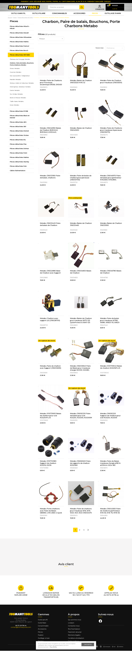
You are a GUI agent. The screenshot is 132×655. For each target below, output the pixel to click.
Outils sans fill (43, 624)
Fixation (40, 639)
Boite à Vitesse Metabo (18, 102)
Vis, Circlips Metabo (16, 98)
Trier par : (99, 52)
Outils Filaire (38, 17)
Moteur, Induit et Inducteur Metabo (22, 87)
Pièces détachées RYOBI (19, 115)
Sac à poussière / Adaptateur (20, 80)
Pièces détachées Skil (18, 131)
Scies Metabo (14, 109)
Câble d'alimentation (17, 175)
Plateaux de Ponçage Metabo (20, 63)
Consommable (43, 630)
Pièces (40, 636)
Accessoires (79, 17)
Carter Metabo (15, 94)
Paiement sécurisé (74, 636)
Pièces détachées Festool (19, 50)
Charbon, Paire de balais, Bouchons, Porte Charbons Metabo (22, 68)
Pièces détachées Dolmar (19, 153)
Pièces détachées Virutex (19, 139)
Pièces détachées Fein (18, 170)
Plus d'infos (53, 647)
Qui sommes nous (74, 624)
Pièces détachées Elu (18, 144)
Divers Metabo (15, 72)
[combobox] (51, 43)
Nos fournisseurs (74, 633)
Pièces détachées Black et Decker (19, 121)
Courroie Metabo (15, 76)
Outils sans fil (18, 17)
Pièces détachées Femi (18, 157)
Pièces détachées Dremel (19, 135)
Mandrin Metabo (15, 83)
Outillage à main (113, 17)
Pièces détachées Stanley (19, 166)
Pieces (95, 17)
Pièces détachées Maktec (19, 161)
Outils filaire (42, 627)
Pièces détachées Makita (19, 46)
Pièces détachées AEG (18, 126)
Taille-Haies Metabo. (17, 105)
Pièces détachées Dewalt (19, 37)
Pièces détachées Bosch (19, 54)
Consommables (59, 17)
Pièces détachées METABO (20, 59)
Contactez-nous (73, 630)
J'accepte (88, 644)
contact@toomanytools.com (21, 631)
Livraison (71, 627)
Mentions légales (74, 639)
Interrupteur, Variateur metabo (20, 91)
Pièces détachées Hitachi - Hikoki (20, 31)
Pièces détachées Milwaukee (20, 41)
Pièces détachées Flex (18, 148)
